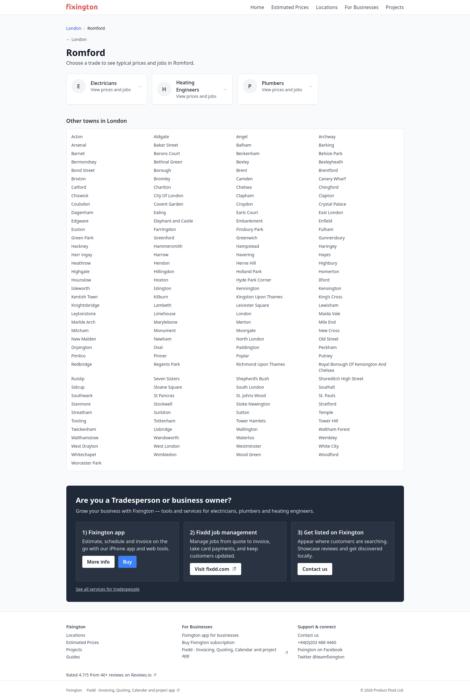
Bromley (162, 179)
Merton (243, 322)
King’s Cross (330, 297)
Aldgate (161, 136)
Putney (326, 356)
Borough (162, 170)
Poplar (242, 356)
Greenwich (246, 238)
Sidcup (78, 387)
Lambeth (163, 305)
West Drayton (84, 446)
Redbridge (81, 364)
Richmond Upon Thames (260, 364)
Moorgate (246, 330)
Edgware (80, 221)
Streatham (81, 412)
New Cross (329, 330)
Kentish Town (84, 297)
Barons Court (167, 153)
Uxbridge (163, 429)
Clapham (245, 195)
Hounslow (81, 280)
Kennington (248, 288)
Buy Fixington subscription (208, 642)
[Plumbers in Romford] (278, 89)
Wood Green (248, 454)
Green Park (82, 238)
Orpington (81, 347)
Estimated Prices (290, 7)
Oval (158, 347)
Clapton (326, 195)
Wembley (328, 437)
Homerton (329, 271)
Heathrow (81, 263)
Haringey (328, 246)
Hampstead (247, 246)
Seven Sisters (167, 378)
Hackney (79, 246)
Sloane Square (168, 387)
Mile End (327, 322)
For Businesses (362, 7)
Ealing (160, 212)
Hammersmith (168, 246)
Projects (395, 7)
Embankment (249, 221)
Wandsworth (166, 437)
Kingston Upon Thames (259, 297)
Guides (73, 657)
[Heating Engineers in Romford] (192, 89)
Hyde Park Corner (253, 280)
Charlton (162, 187)
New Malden (83, 339)
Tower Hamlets (251, 421)
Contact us (314, 569)
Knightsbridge (85, 305)
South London (250, 387)
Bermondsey (83, 162)
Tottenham (164, 421)
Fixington (74, 690)
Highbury (328, 263)
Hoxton (161, 280)
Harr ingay (81, 254)
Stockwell (163, 404)
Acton (77, 136)
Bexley (242, 162)
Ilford (324, 280)
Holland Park (249, 271)
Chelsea (244, 187)
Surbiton (162, 412)
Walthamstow (85, 437)
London (73, 28)
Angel (242, 136)
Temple (326, 412)
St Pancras (164, 395)
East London (331, 212)
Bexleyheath (331, 162)
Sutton (243, 412)
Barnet (78, 153)
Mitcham (80, 330)
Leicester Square (252, 305)
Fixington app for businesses (210, 635)
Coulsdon (80, 204)
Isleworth (80, 288)
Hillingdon (164, 271)
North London (250, 339)
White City (329, 446)
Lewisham (329, 305)
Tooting (79, 421)
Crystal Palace (332, 204)
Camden (244, 179)
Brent (241, 170)
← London (76, 39)
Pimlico (78, 356)
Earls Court (247, 212)
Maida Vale (329, 313)
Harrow (161, 254)
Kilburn (161, 297)
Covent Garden (168, 204)
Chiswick (80, 195)
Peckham (328, 347)
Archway (327, 136)
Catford (78, 187)
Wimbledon (165, 454)
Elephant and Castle (173, 221)
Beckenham (248, 153)
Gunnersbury (332, 238)
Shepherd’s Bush (252, 378)
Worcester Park (86, 463)
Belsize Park (330, 153)
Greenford (164, 238)
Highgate (80, 271)
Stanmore (81, 404)
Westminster (248, 446)
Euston (78, 229)
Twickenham (83, 429)
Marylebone (166, 322)
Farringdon (165, 229)
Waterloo (245, 437)
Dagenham (82, 212)
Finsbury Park (249, 229)
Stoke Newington (253, 404)
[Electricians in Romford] (106, 89)
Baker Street (166, 145)
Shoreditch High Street (341, 378)
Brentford (328, 170)
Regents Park (167, 364)
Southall (327, 387)
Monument (165, 330)
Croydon (244, 204)
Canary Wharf (332, 179)
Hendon (162, 263)
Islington (162, 288)
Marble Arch (83, 322)
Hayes (325, 254)
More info (98, 561)
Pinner (160, 356)
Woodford (329, 454)
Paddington (248, 347)
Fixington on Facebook (320, 649)
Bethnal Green (168, 162)
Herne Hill (246, 263)
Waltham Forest (334, 429)
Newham (163, 339)
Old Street (329, 339)
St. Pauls (327, 395)
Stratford (327, 404)
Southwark (82, 395)
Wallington (247, 429)
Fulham (326, 229)
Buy (127, 561)
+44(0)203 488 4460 (317, 642)
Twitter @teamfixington (321, 657)
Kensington (330, 288)
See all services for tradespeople (108, 589)
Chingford (329, 187)
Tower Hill (328, 421)
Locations (327, 7)
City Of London (168, 195)
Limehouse (164, 313)
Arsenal (78, 145)
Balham (243, 145)
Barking (326, 145)
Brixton (78, 179)
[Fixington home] (82, 7)
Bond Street (83, 170)
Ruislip (78, 378)
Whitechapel (83, 454)
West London (167, 446)
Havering (245, 254)
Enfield (325, 221)
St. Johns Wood (251, 395)
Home (257, 7)
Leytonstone (83, 313)
